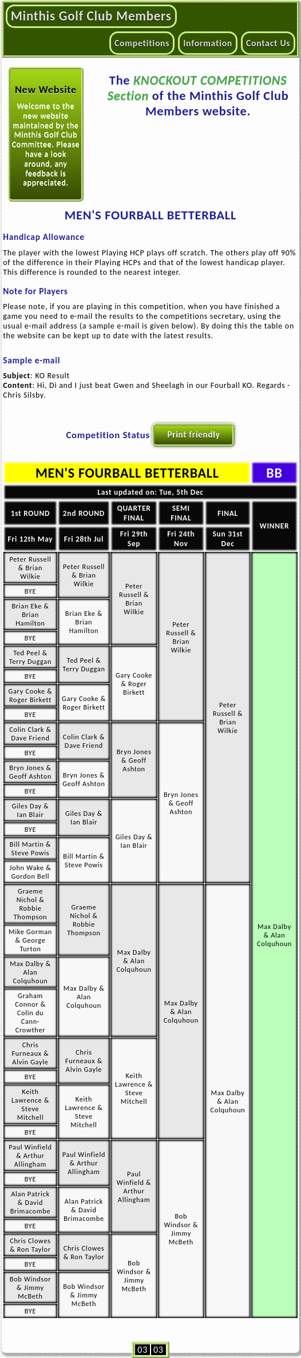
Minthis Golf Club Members (91, 16)
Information (207, 43)
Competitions (141, 43)
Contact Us (268, 43)
